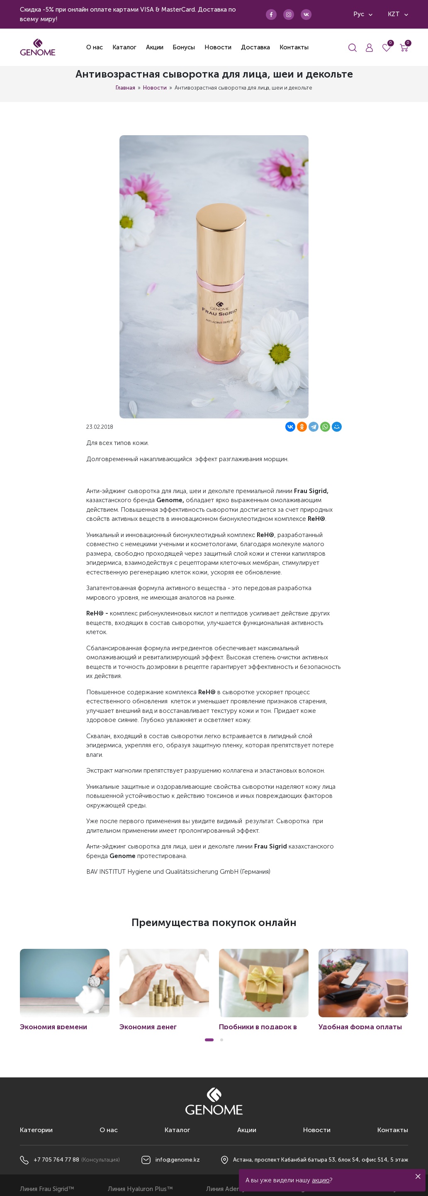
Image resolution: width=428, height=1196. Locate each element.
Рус (362, 14)
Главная (125, 88)
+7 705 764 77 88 (56, 1127)
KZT (398, 14)
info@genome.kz (178, 1127)
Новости (155, 88)
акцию (321, 1180)
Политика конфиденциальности (214, 1186)
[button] (209, 1007)
